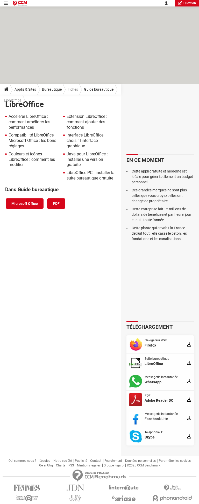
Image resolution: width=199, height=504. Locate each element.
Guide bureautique (98, 89)
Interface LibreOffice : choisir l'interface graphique (86, 140)
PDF (56, 203)
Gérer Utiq (46, 465)
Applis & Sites (25, 89)
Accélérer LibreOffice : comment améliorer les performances (29, 122)
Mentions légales (89, 465)
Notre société (62, 461)
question (187, 3)
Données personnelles (140, 461)
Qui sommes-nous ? (22, 461)
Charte (60, 465)
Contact (95, 461)
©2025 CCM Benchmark (143, 465)
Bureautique (52, 89)
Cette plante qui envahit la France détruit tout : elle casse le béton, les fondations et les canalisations (159, 233)
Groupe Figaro (114, 465)
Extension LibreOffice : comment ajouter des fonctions (87, 122)
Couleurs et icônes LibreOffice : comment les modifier (32, 159)
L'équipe (44, 461)
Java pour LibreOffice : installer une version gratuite (87, 159)
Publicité (81, 461)
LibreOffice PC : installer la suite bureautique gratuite (91, 175)
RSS (71, 465)
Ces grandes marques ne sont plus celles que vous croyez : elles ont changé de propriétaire (159, 195)
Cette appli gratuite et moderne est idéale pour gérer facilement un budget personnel (162, 176)
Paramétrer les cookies (175, 461)
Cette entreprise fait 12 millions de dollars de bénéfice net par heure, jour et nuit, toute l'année (161, 214)
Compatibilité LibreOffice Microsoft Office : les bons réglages (32, 140)
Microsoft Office (24, 203)
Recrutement (113, 461)
